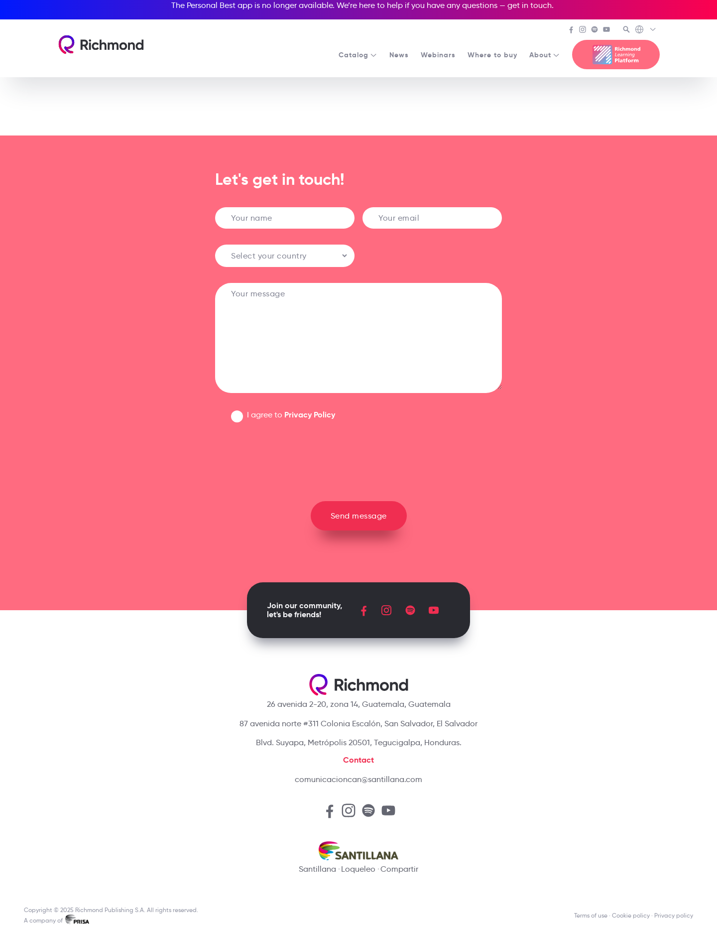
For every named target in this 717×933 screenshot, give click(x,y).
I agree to (291, 414)
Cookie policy (631, 915)
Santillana (317, 869)
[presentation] (358, 457)
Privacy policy (673, 915)
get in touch (529, 5)
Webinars (438, 54)
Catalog (358, 54)
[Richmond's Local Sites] (646, 30)
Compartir (399, 869)
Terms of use (590, 915)
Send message (359, 516)
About (544, 54)
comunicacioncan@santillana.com (358, 779)
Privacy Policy (309, 414)
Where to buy (492, 54)
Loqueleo (358, 869)
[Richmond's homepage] (101, 44)
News (399, 54)
